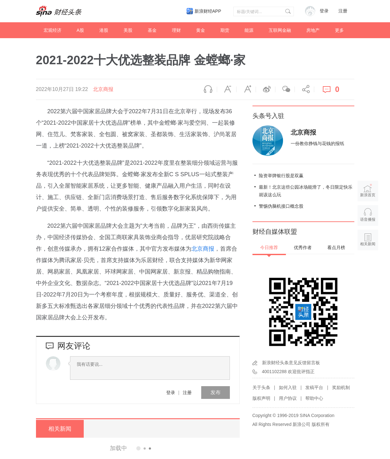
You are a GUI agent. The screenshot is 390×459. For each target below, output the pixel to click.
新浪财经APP (208, 11)
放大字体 (246, 89)
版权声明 (261, 398)
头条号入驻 (268, 115)
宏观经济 (52, 30)
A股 (80, 30)
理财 (176, 30)
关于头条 (261, 387)
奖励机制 (341, 387)
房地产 (313, 30)
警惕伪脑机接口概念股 (281, 206)
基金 (152, 30)
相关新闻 (59, 429)
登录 (170, 392)
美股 (128, 30)
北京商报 (103, 89)
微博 (265, 89)
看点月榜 (336, 247)
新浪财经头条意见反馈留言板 (291, 362)
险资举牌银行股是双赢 (281, 175)
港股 (103, 30)
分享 (304, 89)
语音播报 (207, 89)
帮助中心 (314, 398)
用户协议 (288, 398)
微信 (284, 89)
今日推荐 (269, 247)
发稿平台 (314, 387)
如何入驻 (288, 387)
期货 (224, 30)
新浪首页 (367, 190)
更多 (339, 30)
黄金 (200, 30)
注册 (342, 11)
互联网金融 (280, 30)
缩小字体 (226, 89)
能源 (249, 30)
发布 (215, 392)
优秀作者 (303, 247)
